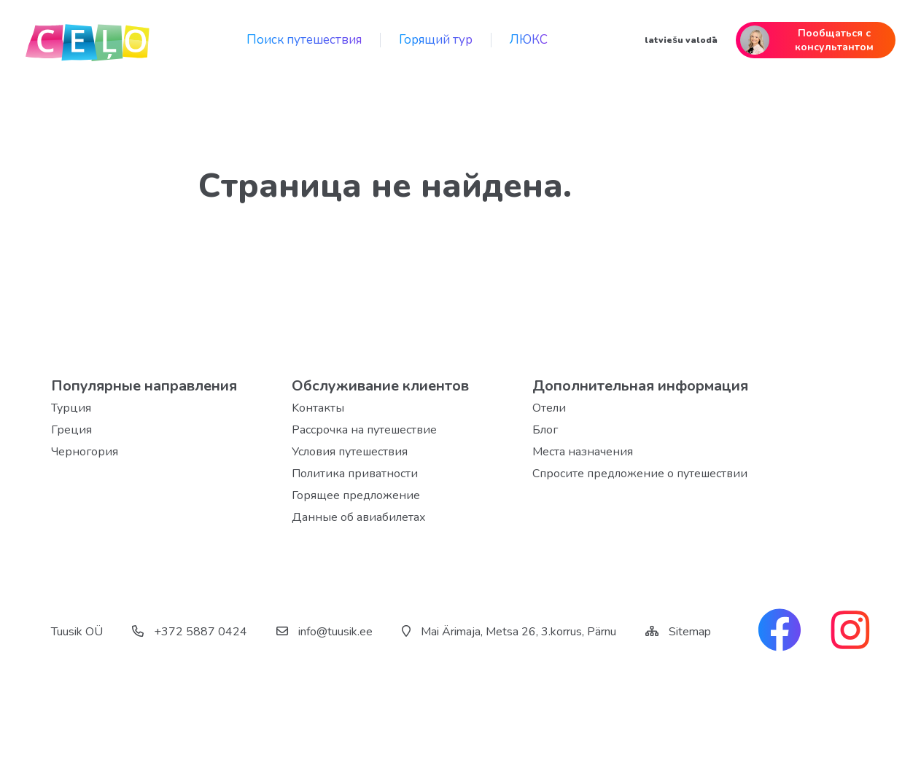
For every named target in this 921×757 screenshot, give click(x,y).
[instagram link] (850, 632)
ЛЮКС (529, 39)
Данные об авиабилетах (359, 517)
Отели (549, 408)
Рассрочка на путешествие (364, 430)
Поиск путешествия (304, 39)
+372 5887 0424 (189, 631)
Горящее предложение (356, 495)
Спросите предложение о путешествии (639, 473)
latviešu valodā (681, 40)
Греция (71, 430)
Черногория (84, 451)
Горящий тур (436, 39)
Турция (71, 408)
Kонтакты (318, 408)
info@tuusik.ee (324, 631)
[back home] (87, 40)
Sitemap (690, 631)
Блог (545, 430)
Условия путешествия (350, 451)
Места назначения (582, 451)
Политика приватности (355, 473)
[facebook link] (779, 631)
